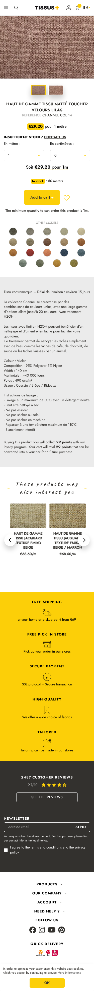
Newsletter (17, 818)
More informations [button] (69, 973)
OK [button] (47, 983)
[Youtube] (52, 930)
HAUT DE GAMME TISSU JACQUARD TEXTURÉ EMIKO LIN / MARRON (25, 540)
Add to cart (42, 197)
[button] (10, 540)
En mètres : (12, 144)
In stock (38, 181)
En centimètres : (62, 144)
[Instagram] (42, 930)
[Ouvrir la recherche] (16, 8)
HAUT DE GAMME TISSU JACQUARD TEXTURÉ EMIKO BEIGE (65, 540)
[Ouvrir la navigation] (6, 8)
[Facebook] (32, 930)
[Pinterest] (61, 930)
